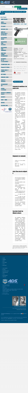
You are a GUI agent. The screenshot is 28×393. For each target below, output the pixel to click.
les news (4, 269)
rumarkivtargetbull (17, 70)
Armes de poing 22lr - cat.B (19, 11)
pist (21, 68)
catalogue (4, 259)
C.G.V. (4, 263)
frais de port (4, 265)
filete (25, 66)
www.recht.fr (10, 318)
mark (18, 68)
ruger (24, 68)
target (23, 70)
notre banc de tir (5, 272)
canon (21, 66)
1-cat (15, 66)
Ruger (2, 13)
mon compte (5, 262)
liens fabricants (5, 275)
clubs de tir (4, 276)
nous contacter (22, 163)
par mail (17, 148)
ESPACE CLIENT (22, 8)
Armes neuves (8, 11)
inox (15, 68)
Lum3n (12, 320)
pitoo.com (6, 320)
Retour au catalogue (18, 81)
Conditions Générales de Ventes (19, 248)
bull (19, 66)
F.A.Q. (4, 273)
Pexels (16, 320)
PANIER (17, 6)
